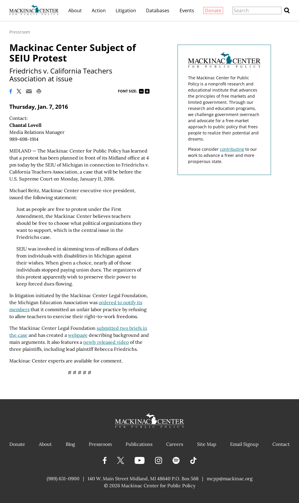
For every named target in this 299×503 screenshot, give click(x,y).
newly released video (106, 342)
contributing (232, 149)
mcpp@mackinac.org (230, 478)
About (75, 10)
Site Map (206, 444)
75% (141, 91)
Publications (139, 444)
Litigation (126, 10)
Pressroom (19, 32)
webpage (78, 335)
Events (187, 10)
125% (147, 91)
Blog (70, 444)
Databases (157, 10)
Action (99, 10)
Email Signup (244, 444)
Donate (213, 10)
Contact (281, 444)
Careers (174, 444)
